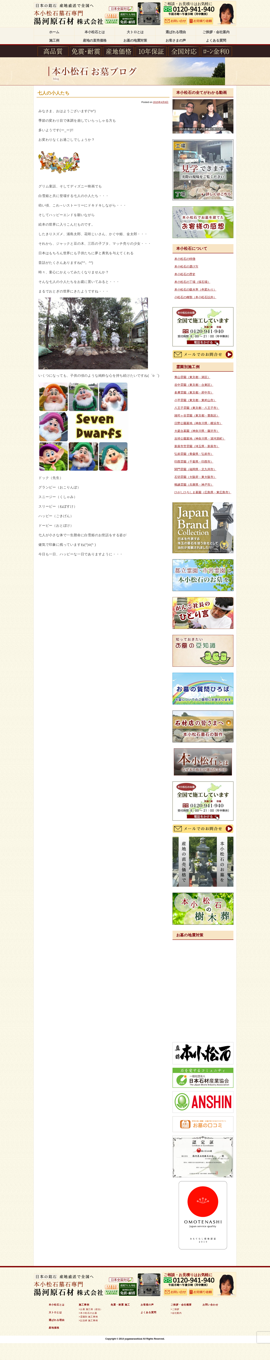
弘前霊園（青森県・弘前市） (193, 454)
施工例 (54, 40)
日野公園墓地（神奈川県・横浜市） (198, 423)
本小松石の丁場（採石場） (192, 281)
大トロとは (135, 32)
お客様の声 (147, 1304)
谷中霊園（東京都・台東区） (193, 384)
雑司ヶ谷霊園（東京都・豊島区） (196, 415)
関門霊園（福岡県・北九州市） (195, 469)
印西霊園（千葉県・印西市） (193, 461)
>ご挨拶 (175, 1309)
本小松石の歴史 (184, 274)
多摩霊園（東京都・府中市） (193, 392)
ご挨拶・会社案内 (216, 32)
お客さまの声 (176, 40)
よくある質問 (216, 40)
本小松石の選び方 (186, 266)
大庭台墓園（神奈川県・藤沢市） (196, 430)
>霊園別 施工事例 (88, 1316)
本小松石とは (95, 32)
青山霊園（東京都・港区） (192, 377)
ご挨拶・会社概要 (181, 1304)
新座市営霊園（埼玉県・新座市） (196, 446)
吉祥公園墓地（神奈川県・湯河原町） (199, 438)
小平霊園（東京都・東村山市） (195, 400)
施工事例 (84, 1304)
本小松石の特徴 (184, 258)
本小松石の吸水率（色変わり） (195, 289)
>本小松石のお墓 (88, 1313)
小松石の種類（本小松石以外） (195, 297)
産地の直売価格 (94, 40)
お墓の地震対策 (135, 40)
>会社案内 (176, 1313)
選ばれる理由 (176, 32)
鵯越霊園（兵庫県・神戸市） (193, 484)
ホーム (54, 32)
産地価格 (54, 1327)
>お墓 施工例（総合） (91, 1309)
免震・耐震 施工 (120, 1304)
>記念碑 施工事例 (88, 1320)
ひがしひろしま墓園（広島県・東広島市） (202, 492)
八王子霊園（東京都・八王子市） (196, 407)
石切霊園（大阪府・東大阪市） (195, 477)
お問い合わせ (210, 1304)
